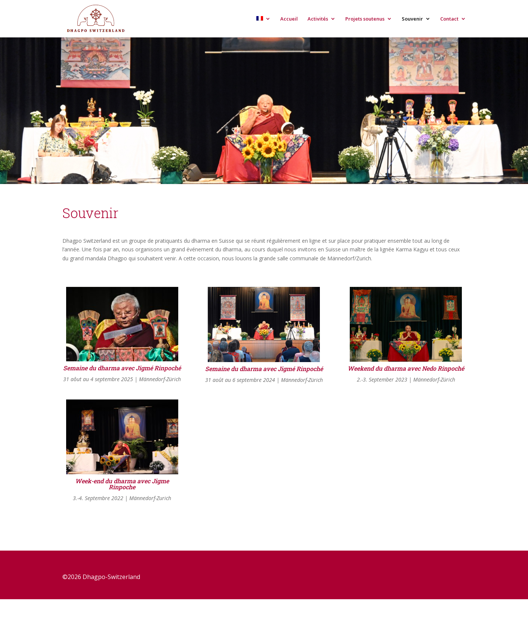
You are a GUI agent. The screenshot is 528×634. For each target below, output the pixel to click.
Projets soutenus (365, 19)
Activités (318, 19)
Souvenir (412, 19)
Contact (449, 19)
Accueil (289, 19)
